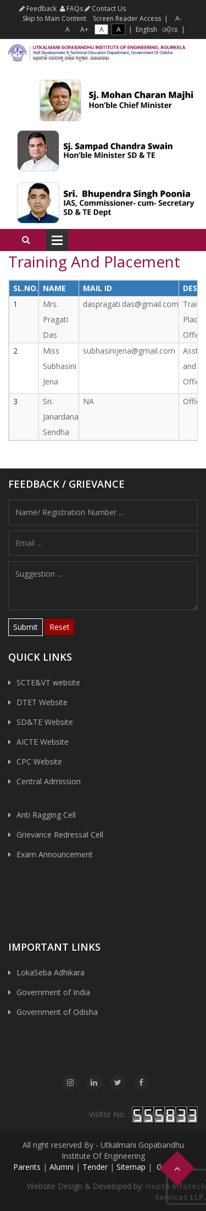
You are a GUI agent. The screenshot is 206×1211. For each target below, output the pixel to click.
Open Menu (57, 240)
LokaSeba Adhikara (50, 972)
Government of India (53, 992)
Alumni (61, 1167)
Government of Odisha (57, 1012)
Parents (27, 1167)
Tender (95, 1167)
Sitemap (131, 1167)
